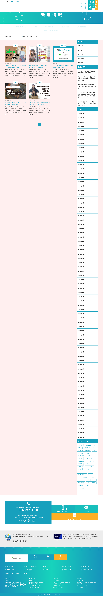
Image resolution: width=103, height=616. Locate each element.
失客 (91, 491)
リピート (81, 496)
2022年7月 (81, 298)
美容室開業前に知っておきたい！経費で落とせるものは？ (38, 100)
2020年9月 (81, 395)
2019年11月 (81, 440)
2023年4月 (81, 258)
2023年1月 (81, 271)
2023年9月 (81, 236)
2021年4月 (81, 364)
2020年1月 (81, 431)
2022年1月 (81, 324)
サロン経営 (81, 504)
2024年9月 (81, 182)
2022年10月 (81, 285)
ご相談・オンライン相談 (85, 27)
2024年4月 (81, 205)
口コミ (80, 474)
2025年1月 (81, 165)
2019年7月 (81, 453)
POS (88, 501)
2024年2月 (81, 213)
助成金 (80, 461)
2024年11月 (81, 174)
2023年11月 (81, 227)
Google (81, 466)
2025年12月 (81, 120)
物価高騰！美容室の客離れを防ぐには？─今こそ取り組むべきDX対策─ (86, 87)
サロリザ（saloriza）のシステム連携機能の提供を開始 (63, 63)
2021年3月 (81, 369)
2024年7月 (81, 191)
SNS (94, 466)
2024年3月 (81, 209)
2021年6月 (81, 356)
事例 (88, 496)
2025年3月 (81, 156)
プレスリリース (82, 491)
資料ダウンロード (92, 3)
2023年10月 (81, 231)
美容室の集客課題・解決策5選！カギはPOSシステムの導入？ (39, 63)
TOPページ (8, 586)
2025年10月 (81, 125)
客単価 (80, 480)
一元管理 (92, 493)
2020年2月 (81, 427)
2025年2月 (81, 160)
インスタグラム (89, 474)
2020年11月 (81, 387)
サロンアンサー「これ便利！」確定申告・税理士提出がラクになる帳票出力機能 (87, 79)
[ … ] (8, 76)
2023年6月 (81, 249)
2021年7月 (81, 351)
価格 (27, 27)
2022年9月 (81, 289)
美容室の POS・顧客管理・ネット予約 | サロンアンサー (15, 3)
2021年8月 (81, 347)
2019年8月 (81, 449)
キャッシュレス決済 (83, 488)
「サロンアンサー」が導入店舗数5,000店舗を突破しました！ (86, 70)
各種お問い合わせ (67, 589)
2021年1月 (81, 378)
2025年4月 (81, 151)
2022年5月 (81, 307)
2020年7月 (81, 404)
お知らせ (44, 3)
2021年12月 (81, 329)
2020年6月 (81, 409)
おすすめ (80, 51)
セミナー (81, 483)
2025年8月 (81, 134)
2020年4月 (81, 418)
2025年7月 (81, 138)
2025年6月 (81, 142)
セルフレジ (81, 472)
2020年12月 (81, 382)
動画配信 (80, 60)
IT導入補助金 (89, 483)
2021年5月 (81, 360)
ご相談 (81, 3)
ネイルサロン (89, 480)
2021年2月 (81, 373)
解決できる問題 (68, 27)
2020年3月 (81, 422)
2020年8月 (81, 400)
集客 (94, 499)
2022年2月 (81, 320)
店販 (80, 464)
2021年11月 (81, 333)
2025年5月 (81, 147)
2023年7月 (81, 245)
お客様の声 (81, 56)
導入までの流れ (39, 27)
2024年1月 (81, 218)
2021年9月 (81, 342)
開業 (80, 485)
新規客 (85, 493)
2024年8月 (81, 187)
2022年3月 (81, 316)
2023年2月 (81, 267)
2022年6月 (81, 302)
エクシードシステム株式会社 (17, 578)
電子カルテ (90, 472)
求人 (88, 469)
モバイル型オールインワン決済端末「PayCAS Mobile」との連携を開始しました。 (86, 105)
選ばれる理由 (53, 27)
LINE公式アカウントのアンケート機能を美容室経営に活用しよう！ (15, 64)
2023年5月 (81, 253)
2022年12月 (81, 276)
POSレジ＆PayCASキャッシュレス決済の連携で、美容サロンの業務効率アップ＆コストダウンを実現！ (87, 96)
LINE (89, 499)
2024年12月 (81, 169)
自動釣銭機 (81, 477)
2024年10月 (81, 178)
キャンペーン (88, 485)
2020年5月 (81, 413)
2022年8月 (81, 293)
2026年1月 (81, 116)
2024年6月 (81, 196)
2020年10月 (81, 391)
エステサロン (88, 464)
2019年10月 (81, 444)
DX (79, 493)
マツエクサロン (91, 477)
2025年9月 (81, 129)
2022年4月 (81, 311)
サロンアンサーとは (14, 27)
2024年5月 (81, 200)
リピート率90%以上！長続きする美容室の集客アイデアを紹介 (63, 100)
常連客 (93, 496)
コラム (80, 47)
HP (95, 464)
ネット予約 (81, 499)
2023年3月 (81, 262)
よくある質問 (56, 3)
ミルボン (81, 469)
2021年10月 (81, 338)
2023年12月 (81, 222)
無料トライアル (70, 3)
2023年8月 (81, 240)
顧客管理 (88, 466)
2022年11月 (81, 280)
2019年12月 (81, 435)
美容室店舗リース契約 (90, 461)
